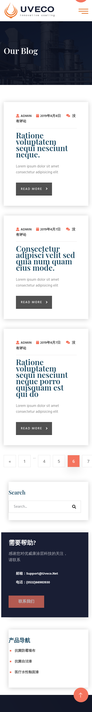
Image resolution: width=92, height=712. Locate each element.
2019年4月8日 (49, 116)
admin (24, 116)
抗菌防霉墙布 (25, 651)
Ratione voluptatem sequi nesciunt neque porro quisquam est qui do (42, 378)
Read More (31, 189)
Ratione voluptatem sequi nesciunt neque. (42, 144)
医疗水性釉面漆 (27, 672)
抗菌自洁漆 (23, 661)
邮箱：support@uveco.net (37, 574)
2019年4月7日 (49, 229)
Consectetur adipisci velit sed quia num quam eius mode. (45, 258)
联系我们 (26, 601)
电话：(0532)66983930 (33, 582)
